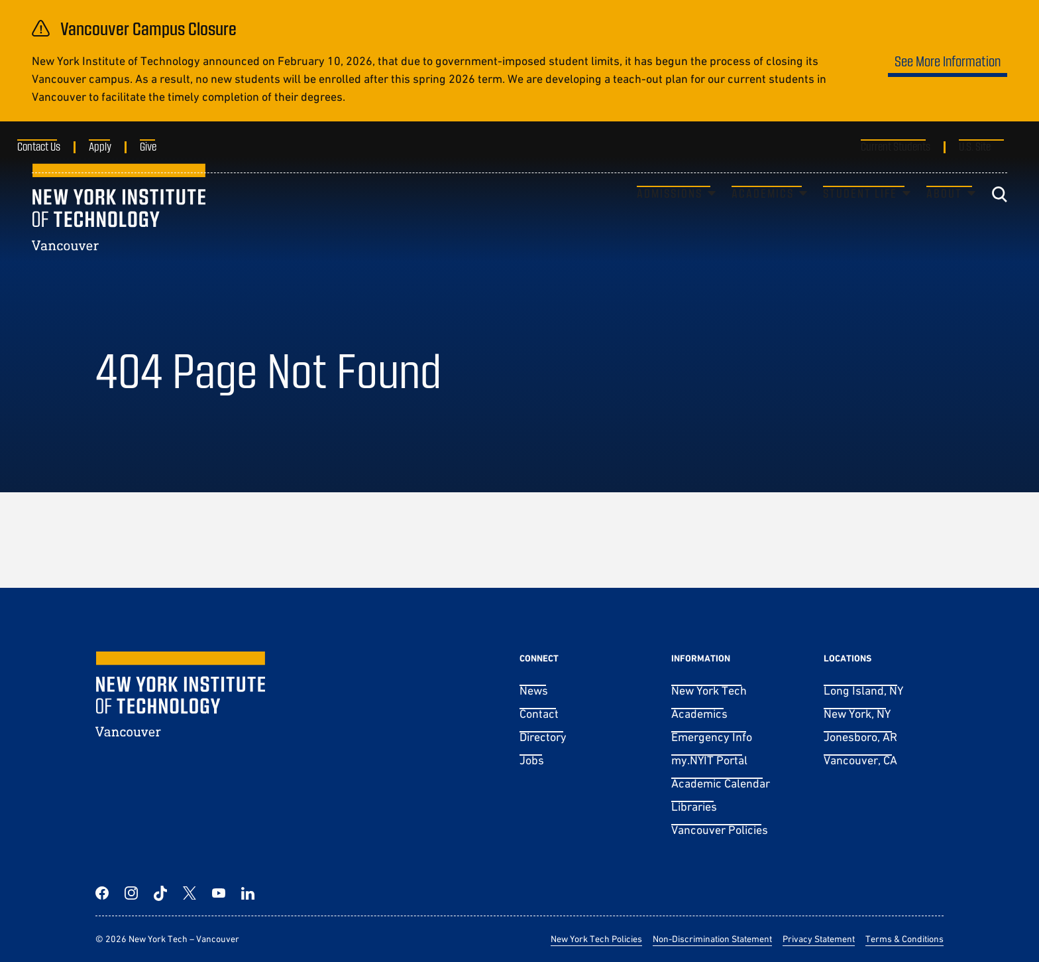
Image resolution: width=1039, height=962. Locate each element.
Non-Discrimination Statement (712, 938)
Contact (539, 714)
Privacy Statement (819, 938)
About (944, 216)
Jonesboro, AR (860, 737)
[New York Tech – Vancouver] (118, 229)
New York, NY (857, 714)
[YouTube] (218, 893)
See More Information (948, 60)
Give (162, 146)
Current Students (895, 146)
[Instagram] (131, 893)
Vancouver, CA (860, 760)
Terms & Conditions (904, 938)
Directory (543, 737)
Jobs (532, 760)
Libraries (694, 806)
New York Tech (709, 690)
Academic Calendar (720, 783)
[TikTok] (160, 893)
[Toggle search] (999, 218)
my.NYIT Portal (709, 760)
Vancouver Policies (719, 830)
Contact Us (53, 146)
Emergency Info (711, 737)
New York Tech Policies (596, 938)
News (534, 690)
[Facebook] (102, 893)
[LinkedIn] (247, 893)
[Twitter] (189, 893)
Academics (763, 216)
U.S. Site (975, 146)
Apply (114, 146)
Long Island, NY (863, 690)
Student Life (860, 216)
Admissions (669, 216)
